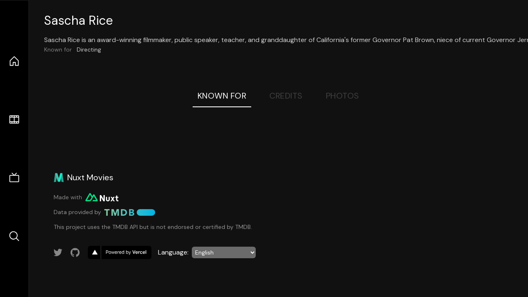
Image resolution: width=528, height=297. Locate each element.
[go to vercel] (119, 252)
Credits (286, 95)
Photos (342, 95)
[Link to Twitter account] (58, 252)
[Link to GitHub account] (75, 252)
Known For (222, 95)
